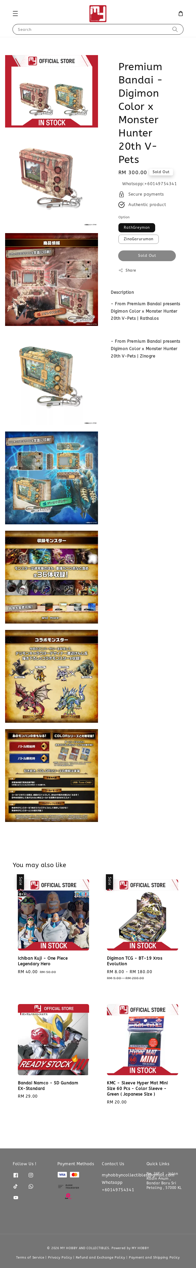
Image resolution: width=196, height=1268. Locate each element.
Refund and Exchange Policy (100, 1257)
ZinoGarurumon (138, 239)
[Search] (175, 29)
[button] (15, 13)
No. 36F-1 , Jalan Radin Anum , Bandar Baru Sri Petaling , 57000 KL (164, 1181)
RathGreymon (137, 227)
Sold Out (147, 255)
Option (124, 217)
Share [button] (127, 270)
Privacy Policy (60, 1257)
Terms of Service (30, 1257)
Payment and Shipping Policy (154, 1257)
